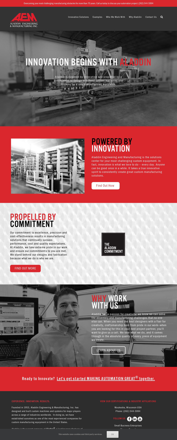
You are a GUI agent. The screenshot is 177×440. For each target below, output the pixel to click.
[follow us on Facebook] (129, 418)
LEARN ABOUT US (108, 350)
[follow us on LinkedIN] (135, 418)
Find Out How (105, 185)
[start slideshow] (40, 190)
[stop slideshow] (56, 190)
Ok (112, 434)
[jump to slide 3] (49, 190)
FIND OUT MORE (25, 268)
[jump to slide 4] (52, 190)
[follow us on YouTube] (140, 418)
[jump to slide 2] (46, 190)
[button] (161, 17)
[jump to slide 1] (43, 190)
